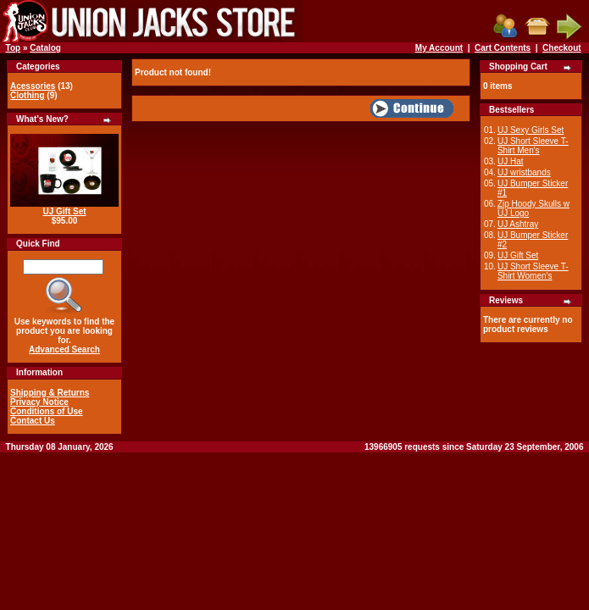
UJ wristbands (524, 172)
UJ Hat (510, 161)
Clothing (27, 95)
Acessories (32, 86)
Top (13, 48)
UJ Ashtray (517, 224)
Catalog (45, 48)
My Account (439, 48)
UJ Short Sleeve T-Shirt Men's (533, 145)
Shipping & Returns (49, 392)
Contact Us (32, 420)
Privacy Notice (39, 402)
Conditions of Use (46, 411)
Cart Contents (503, 48)
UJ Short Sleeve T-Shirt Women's (533, 271)
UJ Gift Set (64, 211)
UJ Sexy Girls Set (530, 130)
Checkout (561, 48)
